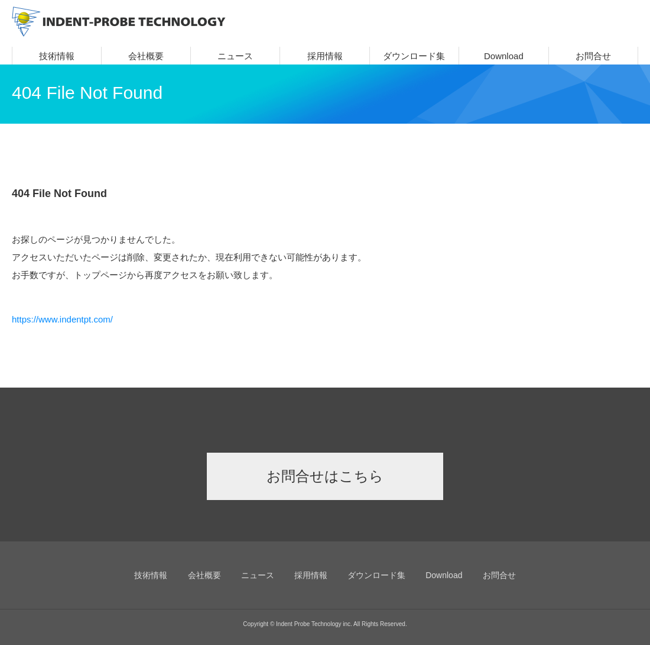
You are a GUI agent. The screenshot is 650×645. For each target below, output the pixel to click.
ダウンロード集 (414, 56)
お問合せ (593, 56)
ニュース (235, 56)
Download (504, 56)
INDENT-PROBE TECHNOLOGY (119, 22)
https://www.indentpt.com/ (62, 319)
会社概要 (146, 56)
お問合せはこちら (325, 476)
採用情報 (325, 56)
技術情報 (56, 56)
